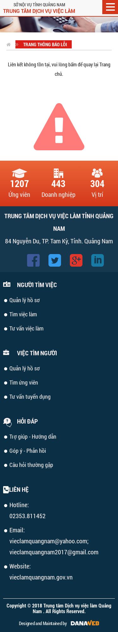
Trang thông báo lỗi (45, 44)
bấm (72, 64)
